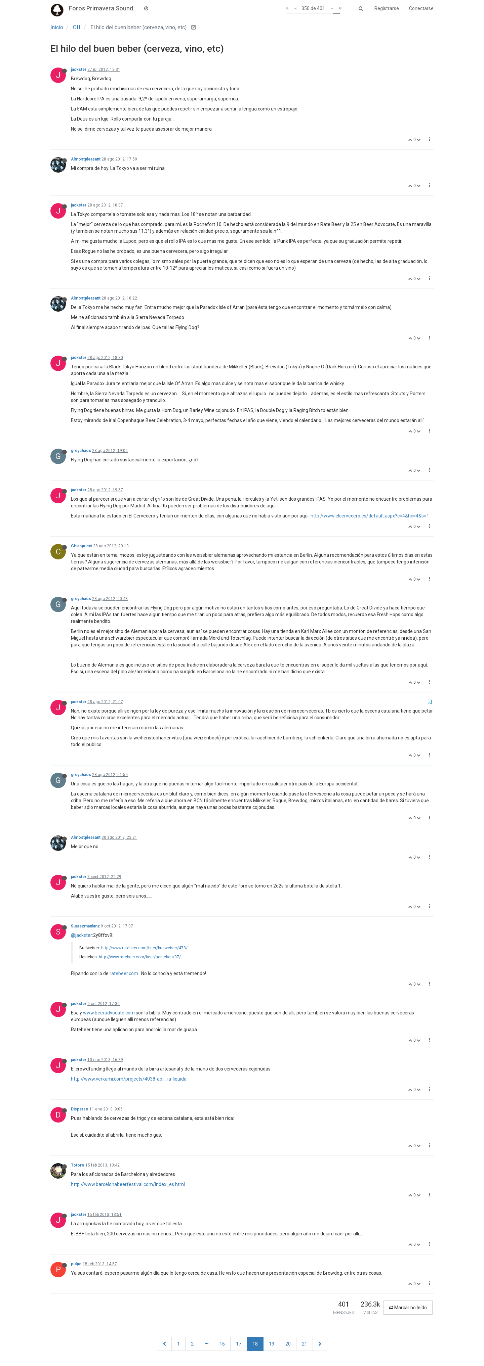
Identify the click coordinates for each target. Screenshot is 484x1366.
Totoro (77, 1165)
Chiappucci (81, 546)
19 (271, 1344)
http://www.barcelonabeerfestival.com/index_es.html (128, 1184)
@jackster (81, 935)
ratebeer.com (124, 973)
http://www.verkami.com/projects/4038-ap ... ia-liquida (129, 1079)
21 (304, 1344)
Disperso (79, 1109)
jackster (78, 69)
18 (255, 1344)
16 (222, 1344)
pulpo (76, 1264)
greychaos (81, 450)
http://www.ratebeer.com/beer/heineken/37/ (140, 957)
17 (238, 1344)
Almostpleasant (85, 159)
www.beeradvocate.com (109, 1012)
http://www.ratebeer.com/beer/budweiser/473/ (144, 948)
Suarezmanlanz (85, 926)
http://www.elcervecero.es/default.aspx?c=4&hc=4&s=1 (370, 515)
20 (288, 1344)
